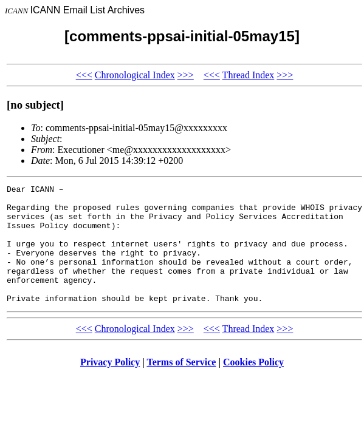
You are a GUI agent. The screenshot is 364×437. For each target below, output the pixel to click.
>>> (185, 75)
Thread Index (248, 75)
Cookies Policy (253, 386)
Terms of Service (181, 386)
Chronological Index (135, 75)
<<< (84, 75)
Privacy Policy (110, 386)
